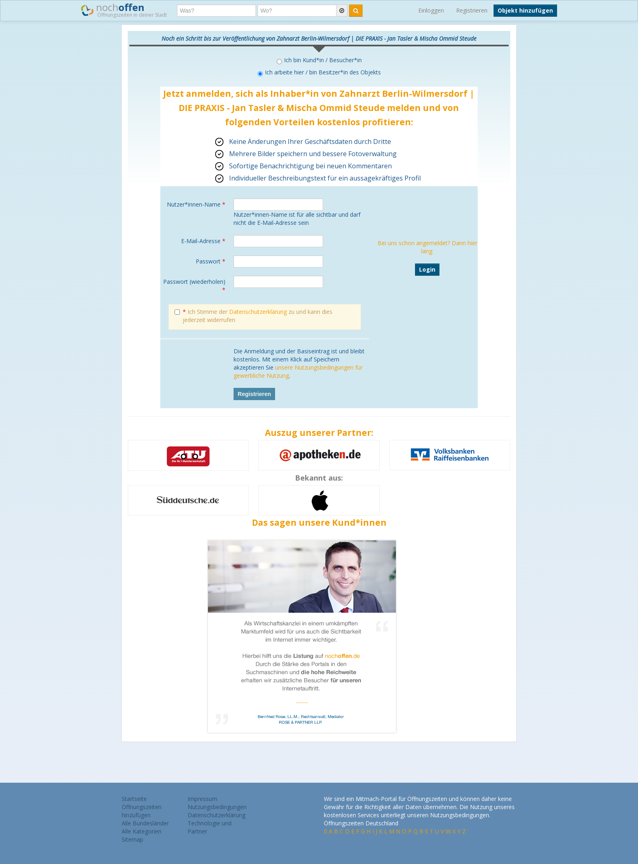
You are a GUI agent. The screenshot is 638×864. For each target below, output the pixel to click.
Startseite (134, 799)
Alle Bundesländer (145, 823)
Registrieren (471, 10)
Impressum (202, 799)
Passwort (210, 261)
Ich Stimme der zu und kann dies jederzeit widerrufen (253, 316)
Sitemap (132, 839)
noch (124, 9)
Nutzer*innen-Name (196, 204)
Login (427, 269)
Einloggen (431, 10)
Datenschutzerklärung (258, 312)
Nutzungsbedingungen (217, 807)
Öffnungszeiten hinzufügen (142, 811)
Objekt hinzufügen (525, 10)
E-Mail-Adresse (203, 241)
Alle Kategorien (142, 831)
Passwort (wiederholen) (194, 286)
